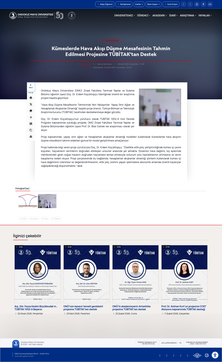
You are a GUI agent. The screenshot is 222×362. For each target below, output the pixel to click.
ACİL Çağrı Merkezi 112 (171, 343)
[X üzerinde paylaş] (30, 104)
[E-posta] (190, 4)
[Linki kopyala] (30, 130)
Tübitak (57, 218)
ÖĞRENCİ (142, 15)
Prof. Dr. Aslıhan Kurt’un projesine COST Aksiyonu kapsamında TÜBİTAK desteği (183, 308)
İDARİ (172, 15)
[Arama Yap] (203, 4)
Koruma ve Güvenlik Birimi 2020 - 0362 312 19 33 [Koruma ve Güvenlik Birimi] (197, 343)
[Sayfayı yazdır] (30, 136)
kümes (35, 218)
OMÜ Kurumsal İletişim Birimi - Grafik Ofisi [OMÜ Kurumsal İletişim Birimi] (32, 353)
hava (46, 218)
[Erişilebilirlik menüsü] (215, 355)
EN (210, 4)
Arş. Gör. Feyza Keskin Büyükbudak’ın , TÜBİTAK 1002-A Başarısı (35, 308)
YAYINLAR (204, 15)
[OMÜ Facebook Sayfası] (188, 355)
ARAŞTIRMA (187, 15)
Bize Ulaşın (153, 4)
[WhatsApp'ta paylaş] (30, 110)
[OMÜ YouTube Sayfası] (160, 355)
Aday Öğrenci (105, 4)
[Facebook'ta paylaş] (30, 97)
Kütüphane (124, 4)
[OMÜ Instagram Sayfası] (174, 355)
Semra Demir (86, 64)
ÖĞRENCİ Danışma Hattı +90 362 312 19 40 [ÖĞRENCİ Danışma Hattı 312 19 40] (147, 343)
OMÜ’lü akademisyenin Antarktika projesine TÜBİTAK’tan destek (131, 308)
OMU (24, 218)
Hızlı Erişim (171, 4)
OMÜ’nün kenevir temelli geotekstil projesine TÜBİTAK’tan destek (83, 308)
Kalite (139, 4)
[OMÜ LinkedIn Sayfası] (167, 355)
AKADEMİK (158, 15)
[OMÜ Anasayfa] (183, 4)
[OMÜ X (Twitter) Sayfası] (181, 355)
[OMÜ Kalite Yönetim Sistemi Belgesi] (197, 355)
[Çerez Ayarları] (207, 355)
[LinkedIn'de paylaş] (30, 123)
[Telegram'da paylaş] (30, 117)
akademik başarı (111, 40)
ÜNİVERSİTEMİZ (123, 15)
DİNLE (31, 86)
